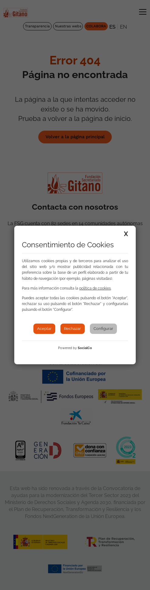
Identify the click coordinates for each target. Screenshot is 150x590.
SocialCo (85, 348)
